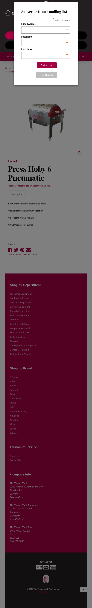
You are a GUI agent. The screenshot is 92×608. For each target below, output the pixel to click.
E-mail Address (44, 24)
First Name (44, 37)
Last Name (44, 49)
